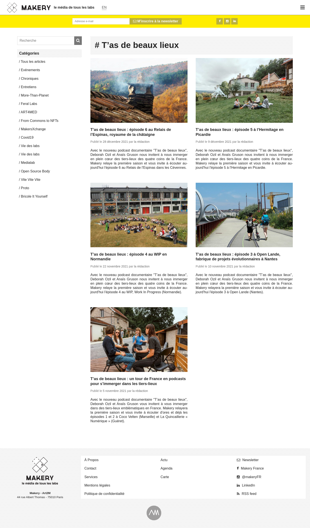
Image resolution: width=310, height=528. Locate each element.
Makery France (252, 468)
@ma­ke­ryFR (251, 477)
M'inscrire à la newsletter (155, 21)
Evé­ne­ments (30, 70)
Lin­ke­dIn (248, 485)
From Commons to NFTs (39, 121)
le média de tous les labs (74, 7)
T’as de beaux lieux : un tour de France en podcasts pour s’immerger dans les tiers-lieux (138, 381)
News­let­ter (250, 460)
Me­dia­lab (28, 162)
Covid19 (27, 137)
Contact (90, 468)
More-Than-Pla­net (35, 95)
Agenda (166, 468)
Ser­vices (91, 477)
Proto (25, 188)
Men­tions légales (97, 485)
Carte (165, 477)
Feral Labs (29, 104)
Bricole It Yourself (34, 196)
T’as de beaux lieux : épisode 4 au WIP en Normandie (128, 256)
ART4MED (29, 112)
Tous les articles (33, 61)
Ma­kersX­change (33, 129)
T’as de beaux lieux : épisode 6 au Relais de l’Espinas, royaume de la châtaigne (130, 132)
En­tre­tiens (28, 87)
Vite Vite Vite (30, 179)
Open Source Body (35, 171)
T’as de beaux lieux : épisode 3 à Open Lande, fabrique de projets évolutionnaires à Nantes (238, 256)
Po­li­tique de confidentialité (104, 494)
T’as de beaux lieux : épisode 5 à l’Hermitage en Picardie (240, 132)
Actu (164, 460)
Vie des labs (30, 146)
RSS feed (249, 494)
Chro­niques (30, 78)
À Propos (91, 460)
